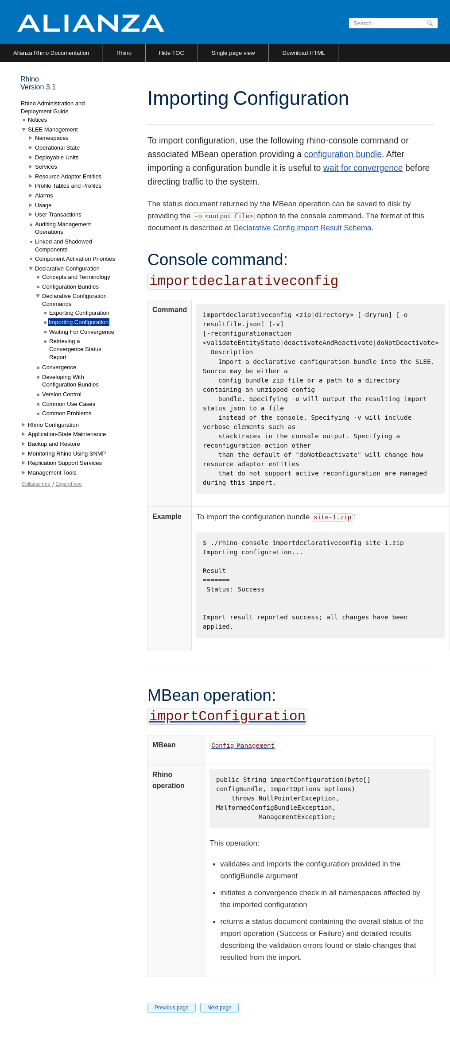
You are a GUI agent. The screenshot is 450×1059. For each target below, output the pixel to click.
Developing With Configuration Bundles (70, 381)
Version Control (61, 394)
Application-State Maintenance (67, 434)
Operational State (57, 147)
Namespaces (52, 138)
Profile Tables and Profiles (68, 185)
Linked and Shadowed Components (63, 245)
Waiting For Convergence (81, 332)
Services (46, 166)
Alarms (44, 195)
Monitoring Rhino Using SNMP (67, 453)
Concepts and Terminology (76, 277)
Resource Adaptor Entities (68, 176)
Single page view (233, 53)
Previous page (172, 1008)
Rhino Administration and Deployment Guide (53, 107)
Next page (219, 1008)
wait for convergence (363, 168)
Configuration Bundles (70, 286)
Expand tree (68, 484)
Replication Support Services (65, 463)
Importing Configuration (79, 322)
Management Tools (52, 472)
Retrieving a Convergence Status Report (75, 349)
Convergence (59, 367)
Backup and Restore (54, 444)
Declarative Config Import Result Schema (302, 228)
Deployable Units (56, 157)
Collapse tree (36, 484)
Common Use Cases (68, 404)
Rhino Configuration (53, 424)
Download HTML (303, 53)
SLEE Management (53, 129)
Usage (43, 205)
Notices (37, 119)
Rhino (124, 53)
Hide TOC (171, 53)
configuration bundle (343, 154)
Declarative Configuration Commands (74, 300)
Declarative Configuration (67, 268)
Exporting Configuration (79, 312)
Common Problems (66, 413)
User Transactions (58, 214)
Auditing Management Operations (63, 228)
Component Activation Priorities (75, 258)
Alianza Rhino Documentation (51, 53)
